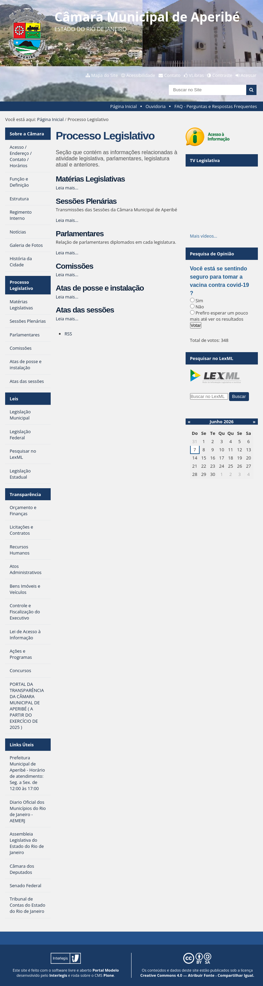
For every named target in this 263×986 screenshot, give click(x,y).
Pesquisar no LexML (212, 358)
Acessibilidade (140, 75)
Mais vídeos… (203, 236)
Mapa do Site (104, 75)
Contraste (222, 75)
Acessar (248, 75)
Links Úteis (22, 745)
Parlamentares (80, 233)
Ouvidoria (156, 106)
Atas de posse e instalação (100, 288)
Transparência (25, 494)
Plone (108, 975)
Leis (14, 399)
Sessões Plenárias (86, 201)
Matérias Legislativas (90, 179)
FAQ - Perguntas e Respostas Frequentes (215, 106)
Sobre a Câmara (27, 134)
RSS (68, 334)
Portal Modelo (105, 970)
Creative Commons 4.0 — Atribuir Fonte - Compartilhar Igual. (197, 975)
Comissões (74, 266)
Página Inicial (123, 106)
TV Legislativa (205, 160)
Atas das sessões (85, 310)
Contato (172, 75)
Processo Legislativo (21, 285)
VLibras (196, 75)
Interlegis (58, 975)
